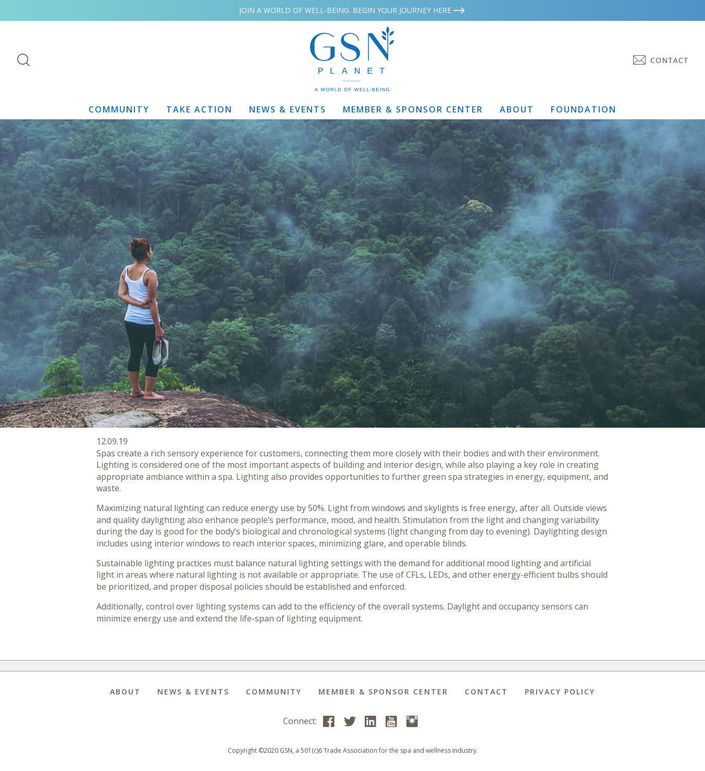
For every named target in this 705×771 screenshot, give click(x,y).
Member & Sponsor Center (413, 109)
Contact (486, 692)
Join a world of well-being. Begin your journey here (352, 10)
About (517, 109)
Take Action (199, 109)
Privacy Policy (560, 692)
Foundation (583, 109)
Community (119, 109)
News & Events (287, 109)
